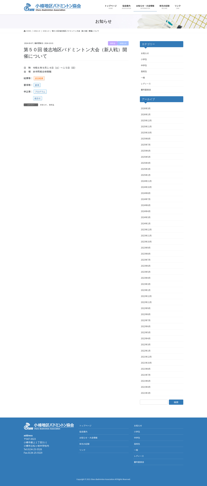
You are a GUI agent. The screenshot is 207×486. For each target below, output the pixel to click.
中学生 (144, 65)
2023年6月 (146, 265)
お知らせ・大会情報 (88, 437)
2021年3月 (146, 392)
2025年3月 (146, 168)
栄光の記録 (84, 443)
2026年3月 (146, 108)
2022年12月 (146, 296)
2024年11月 (146, 181)
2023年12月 (146, 229)
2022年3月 (146, 344)
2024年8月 (146, 193)
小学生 (144, 59)
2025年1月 (146, 175)
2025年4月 (146, 162)
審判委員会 (146, 89)
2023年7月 (146, 259)
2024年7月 (146, 199)
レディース (146, 83)
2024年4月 (146, 211)
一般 (143, 77)
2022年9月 (146, 308)
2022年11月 (146, 302)
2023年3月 (146, 284)
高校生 (112, 43)
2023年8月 (146, 253)
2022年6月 (146, 326)
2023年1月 (146, 290)
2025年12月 (146, 120)
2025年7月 (146, 144)
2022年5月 (146, 332)
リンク (82, 449)
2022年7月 (146, 320)
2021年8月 (146, 368)
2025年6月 (146, 150)
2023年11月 (146, 235)
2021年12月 (146, 356)
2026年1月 (146, 114)
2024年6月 (146, 205)
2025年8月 (146, 138)
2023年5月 (146, 271)
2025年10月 (146, 132)
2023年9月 (146, 247)
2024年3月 (146, 217)
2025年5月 (146, 156)
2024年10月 (146, 187)
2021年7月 (146, 374)
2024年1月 (146, 223)
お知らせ (123, 43)
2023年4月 (146, 277)
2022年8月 (146, 314)
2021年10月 (146, 362)
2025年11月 (146, 126)
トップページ (85, 425)
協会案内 (83, 431)
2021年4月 (146, 386)
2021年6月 (146, 380)
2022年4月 (146, 338)
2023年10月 (146, 241)
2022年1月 (146, 350)
